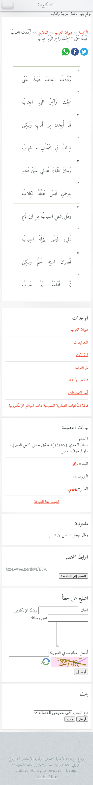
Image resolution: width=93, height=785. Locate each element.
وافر (75, 464)
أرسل (82, 719)
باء (75, 476)
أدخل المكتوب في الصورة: (69, 653)
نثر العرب (81, 367)
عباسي (72, 489)
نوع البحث (80, 713)
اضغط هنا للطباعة (46, 502)
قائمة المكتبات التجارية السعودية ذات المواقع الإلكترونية (48, 406)
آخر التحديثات (78, 393)
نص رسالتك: (38, 618)
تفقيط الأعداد (78, 380)
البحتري (43, 32)
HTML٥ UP (46, 777)
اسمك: (84, 610)
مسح (69, 719)
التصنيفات (80, 342)
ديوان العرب (63, 32)
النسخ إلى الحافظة (73, 576)
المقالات (82, 355)
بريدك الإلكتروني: (25, 610)
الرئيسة (83, 32)
